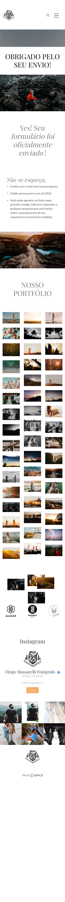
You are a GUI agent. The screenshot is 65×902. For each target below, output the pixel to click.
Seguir (32, 690)
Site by (32, 775)
